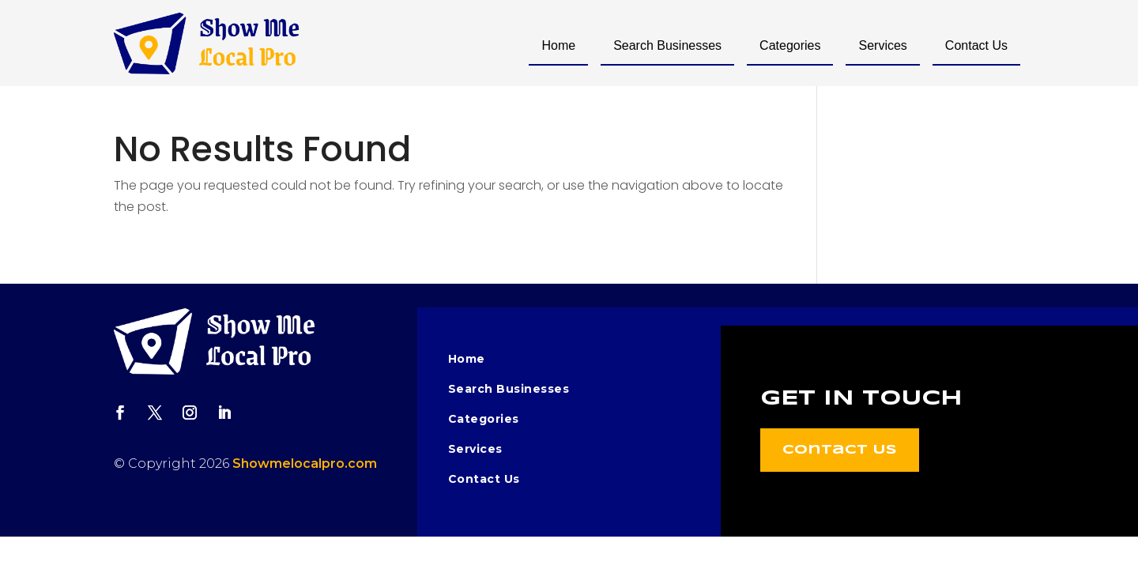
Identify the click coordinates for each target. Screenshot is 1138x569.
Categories (789, 45)
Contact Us (976, 45)
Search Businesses (667, 45)
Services (882, 45)
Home (558, 45)
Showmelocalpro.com (304, 463)
